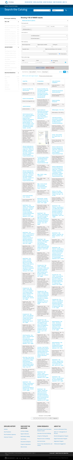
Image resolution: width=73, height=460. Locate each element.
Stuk (5, 79)
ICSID (28, 458)
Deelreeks (6, 87)
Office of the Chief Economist (10, 68)
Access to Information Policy (60, 429)
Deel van (7, 21)
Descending (45, 71)
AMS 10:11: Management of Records (60, 432)
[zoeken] (50, 10)
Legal (6, 453)
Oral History (23, 439)
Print (60, 71)
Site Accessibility (18, 453)
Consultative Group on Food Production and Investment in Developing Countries (11, 55)
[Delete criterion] (66, 26)
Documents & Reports (26, 441)
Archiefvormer (8, 47)
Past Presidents (7, 432)
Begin (23, 60)
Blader (58, 10)
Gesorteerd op (25, 71)
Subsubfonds (7, 89)
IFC (22, 458)
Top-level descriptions (52, 53)
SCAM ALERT (52, 453)
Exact (53, 62)
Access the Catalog (13, 6)
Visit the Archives (41, 441)
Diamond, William (8, 70)
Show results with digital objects (45, 76)
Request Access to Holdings (43, 438)
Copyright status (25, 49)
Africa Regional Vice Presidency (10, 51)
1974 (50, 418)
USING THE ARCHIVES (57, 2)
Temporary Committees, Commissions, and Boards (11, 61)
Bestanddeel (7, 77)
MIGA (25, 458)
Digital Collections (25, 433)
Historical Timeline (8, 437)
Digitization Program (58, 441)
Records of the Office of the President (11, 28)
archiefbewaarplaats (35, 35)
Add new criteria (27, 29)
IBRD (17, 458)
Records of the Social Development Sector (11, 44)
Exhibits (6, 429)
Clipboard (67, 10)
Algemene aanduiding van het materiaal (53, 49)
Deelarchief (6, 85)
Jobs (33, 453)
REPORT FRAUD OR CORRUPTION (62, 453)
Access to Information (27, 453)
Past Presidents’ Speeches (10, 434)
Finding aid (55, 44)
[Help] (65, 62)
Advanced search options (28, 20)
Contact (6, 454)
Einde (37, 60)
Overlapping (54, 60)
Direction (39, 71)
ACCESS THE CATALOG (47, 2)
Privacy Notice (11, 453)
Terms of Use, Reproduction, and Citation (44, 444)
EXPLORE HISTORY (28, 2)
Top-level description (35, 38)
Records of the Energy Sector (10, 36)
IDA (20, 458)
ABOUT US (65, 2)
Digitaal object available (42, 44)
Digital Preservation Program (60, 438)
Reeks (5, 81)
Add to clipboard (33, 84)
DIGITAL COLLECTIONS (37, 2)
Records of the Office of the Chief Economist (11, 38)
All (5, 23)
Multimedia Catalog (25, 436)
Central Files (7, 30)
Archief (6, 83)
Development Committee (9, 63)
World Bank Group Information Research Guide (44, 430)
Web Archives (24, 447)
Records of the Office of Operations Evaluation (11, 32)
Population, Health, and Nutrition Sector (11, 53)
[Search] (42, 10)
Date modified (32, 71)
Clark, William (7, 59)
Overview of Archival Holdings (44, 433)
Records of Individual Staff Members (11, 42)
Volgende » (55, 418)
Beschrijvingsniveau (10, 72)
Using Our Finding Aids (42, 436)
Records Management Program (61, 436)
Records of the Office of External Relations (11, 25)
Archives (11, 2)
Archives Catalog (24, 431)
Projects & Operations (26, 444)
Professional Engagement (60, 443)
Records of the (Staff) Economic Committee (11, 34)
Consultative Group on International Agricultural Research (11, 57)
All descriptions (63, 53)
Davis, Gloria (7, 65)
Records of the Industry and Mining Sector (11, 40)
